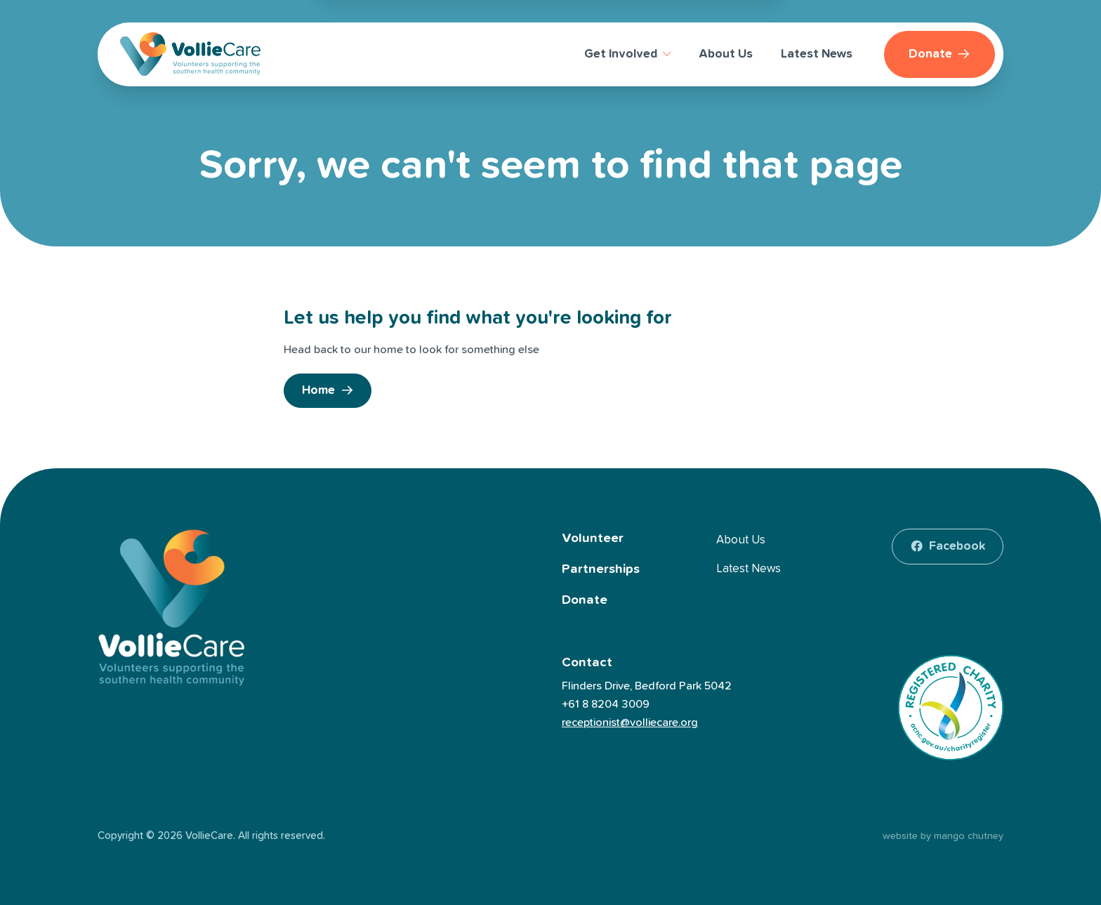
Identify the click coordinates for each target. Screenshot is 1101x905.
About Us (740, 540)
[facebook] (947, 546)
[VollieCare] (190, 54)
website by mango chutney (943, 836)
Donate (584, 600)
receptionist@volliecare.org (630, 722)
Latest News (748, 569)
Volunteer (593, 538)
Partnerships (601, 569)
